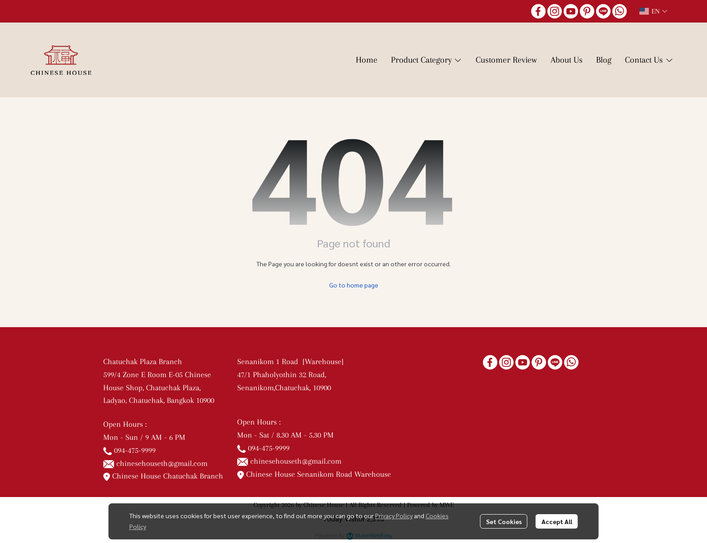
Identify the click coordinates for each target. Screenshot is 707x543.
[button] (653, 11)
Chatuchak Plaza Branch (142, 361)
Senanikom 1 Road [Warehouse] (292, 361)
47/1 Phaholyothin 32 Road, (281, 374)
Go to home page (353, 285)
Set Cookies (504, 521)
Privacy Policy (394, 515)
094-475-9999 (135, 450)
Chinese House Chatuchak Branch (163, 475)
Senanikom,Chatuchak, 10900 (284, 387)
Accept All (557, 521)
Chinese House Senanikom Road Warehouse (314, 474)
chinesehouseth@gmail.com (161, 463)
